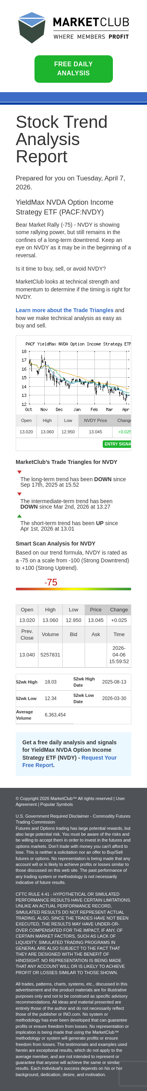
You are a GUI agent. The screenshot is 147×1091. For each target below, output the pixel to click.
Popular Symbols (56, 804)
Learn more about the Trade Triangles (65, 310)
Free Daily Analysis (73, 68)
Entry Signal (119, 444)
